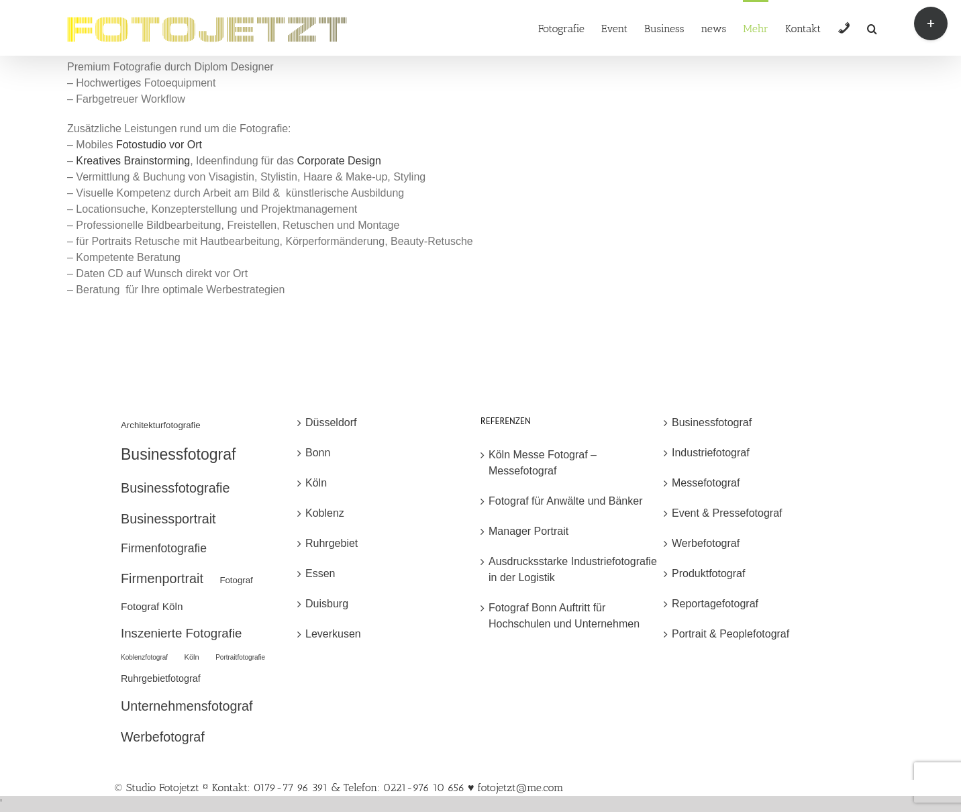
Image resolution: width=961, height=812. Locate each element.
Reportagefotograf (715, 603)
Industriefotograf (711, 452)
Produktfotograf (708, 573)
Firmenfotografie (164, 548)
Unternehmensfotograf (187, 706)
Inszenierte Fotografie (181, 633)
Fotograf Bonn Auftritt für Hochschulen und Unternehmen (564, 615)
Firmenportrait (162, 578)
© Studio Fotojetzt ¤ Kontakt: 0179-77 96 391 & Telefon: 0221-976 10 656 (291, 787)
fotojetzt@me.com (520, 787)
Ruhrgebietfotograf (161, 678)
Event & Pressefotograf (727, 513)
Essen (320, 573)
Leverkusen (333, 634)
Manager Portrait (528, 531)
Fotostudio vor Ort (159, 144)
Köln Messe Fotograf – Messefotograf (543, 462)
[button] (872, 28)
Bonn (317, 452)
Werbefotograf (163, 736)
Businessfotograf (178, 454)
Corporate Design (339, 160)
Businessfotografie (175, 487)
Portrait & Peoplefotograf (730, 634)
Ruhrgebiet (331, 543)
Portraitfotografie (240, 657)
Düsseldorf (330, 422)
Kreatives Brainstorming (133, 160)
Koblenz (324, 513)
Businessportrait (168, 518)
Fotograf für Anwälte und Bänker (565, 501)
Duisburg (326, 603)
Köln (192, 657)
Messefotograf (706, 483)
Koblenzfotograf (144, 657)
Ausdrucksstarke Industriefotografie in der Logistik (573, 569)
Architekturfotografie (161, 425)
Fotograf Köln (152, 606)
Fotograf (235, 580)
